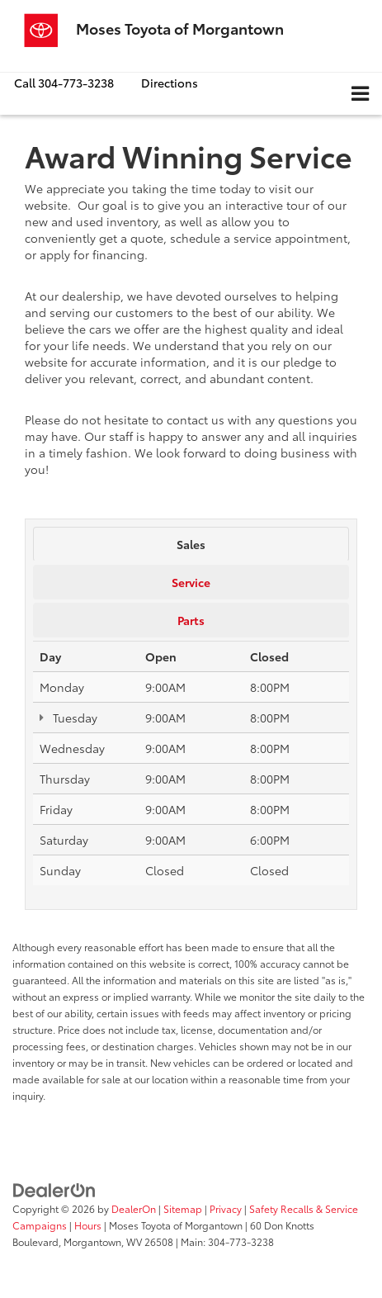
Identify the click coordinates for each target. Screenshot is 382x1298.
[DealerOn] (54, 1189)
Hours (87, 1225)
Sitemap (182, 1208)
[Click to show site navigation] (360, 94)
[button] (64, 83)
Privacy (226, 1208)
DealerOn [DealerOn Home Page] (133, 1208)
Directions (169, 82)
